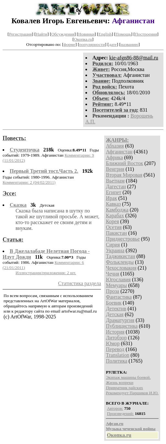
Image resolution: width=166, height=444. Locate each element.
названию (129, 44)
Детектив (116, 308)
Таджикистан (120, 256)
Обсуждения (62, 34)
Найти (42, 34)
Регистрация (20, 34)
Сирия (113, 244)
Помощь (123, 34)
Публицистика (122, 326)
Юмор (113, 343)
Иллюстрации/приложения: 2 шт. (46, 272)
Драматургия (120, 320)
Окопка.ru (83, 39)
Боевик (113, 302)
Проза (112, 291)
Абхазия (115, 146)
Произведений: (120, 413)
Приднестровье (123, 239)
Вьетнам (115, 180)
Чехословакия (121, 268)
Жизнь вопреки (119, 382)
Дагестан (116, 186)
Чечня (112, 273)
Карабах (115, 215)
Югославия (118, 279)
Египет (113, 192)
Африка (114, 157)
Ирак (111, 198)
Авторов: (115, 408)
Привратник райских (124, 387)
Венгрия (115, 169)
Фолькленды (120, 262)
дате (113, 44)
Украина (115, 250)
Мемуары (116, 285)
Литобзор (116, 337)
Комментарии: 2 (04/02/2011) (29, 182)
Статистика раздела (79, 283)
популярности (92, 44)
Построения (146, 34)
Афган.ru (114, 423)
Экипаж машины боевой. (128, 377)
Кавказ (113, 204)
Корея (112, 221)
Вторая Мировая (124, 175)
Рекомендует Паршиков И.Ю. (132, 392)
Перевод (115, 349)
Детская (115, 314)
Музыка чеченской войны (130, 428)
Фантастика (119, 297)
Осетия (114, 227)
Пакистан (116, 233)
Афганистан (119, 151)
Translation (117, 355)
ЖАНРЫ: (117, 140)
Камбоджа (117, 209)
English (105, 34)
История (115, 332)
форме (69, 44)
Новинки (86, 34)
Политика (116, 361)
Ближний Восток (124, 163)
